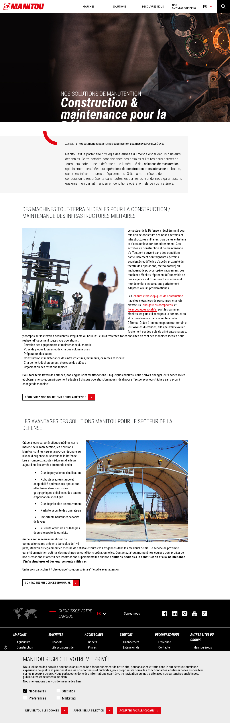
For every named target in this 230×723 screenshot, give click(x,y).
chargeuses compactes (158, 305)
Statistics (68, 691)
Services (126, 635)
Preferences (37, 698)
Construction (25, 647)
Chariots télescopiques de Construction (63, 647)
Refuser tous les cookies (46, 710)
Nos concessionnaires (184, 6)
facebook (162, 613)
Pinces (92, 647)
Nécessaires (37, 691)
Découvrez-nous (167, 635)
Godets (92, 642)
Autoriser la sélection (93, 710)
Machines (56, 635)
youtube (192, 613)
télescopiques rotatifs (142, 309)
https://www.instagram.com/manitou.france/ (182, 613)
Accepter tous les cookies (140, 710)
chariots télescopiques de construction (158, 296)
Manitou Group (203, 647)
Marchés (20, 635)
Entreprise (164, 642)
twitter (202, 613)
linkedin (172, 613)
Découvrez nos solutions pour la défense (60, 397)
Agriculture (23, 642)
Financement (131, 642)
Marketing (69, 698)
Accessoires (94, 635)
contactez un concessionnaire (52, 583)
